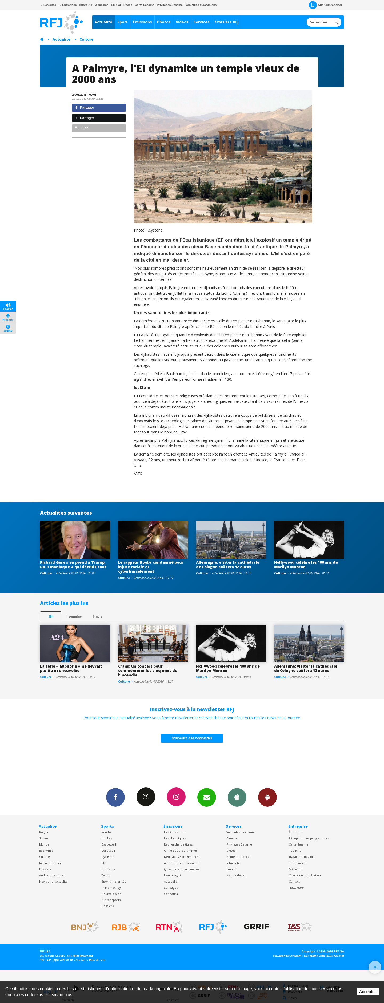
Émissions (142, 22)
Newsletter (296, 887)
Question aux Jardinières (181, 869)
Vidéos (182, 22)
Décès (127, 4)
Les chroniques (175, 838)
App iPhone (237, 797)
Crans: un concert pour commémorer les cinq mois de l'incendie (147, 671)
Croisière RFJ (226, 22)
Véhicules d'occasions (201, 4)
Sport (122, 22)
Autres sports (111, 900)
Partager (84, 107)
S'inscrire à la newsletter (192, 738)
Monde (44, 844)
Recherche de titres (178, 844)
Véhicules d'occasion (241, 832)
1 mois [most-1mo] (97, 616)
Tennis (106, 875)
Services (202, 22)
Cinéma (231, 838)
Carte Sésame (144, 4)
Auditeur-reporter (325, 5)
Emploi (116, 4)
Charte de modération (305, 875)
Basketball (109, 844)
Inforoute (85, 4)
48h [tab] (50, 616)
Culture (86, 39)
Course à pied (111, 893)
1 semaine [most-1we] (74, 616)
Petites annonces (238, 856)
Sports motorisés (114, 881)
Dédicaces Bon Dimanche (182, 856)
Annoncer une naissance (181, 863)
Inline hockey (111, 887)
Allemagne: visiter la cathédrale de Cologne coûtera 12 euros (227, 564)
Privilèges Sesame (239, 844)
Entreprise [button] (68, 4)
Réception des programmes (309, 838)
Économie (46, 850)
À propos (295, 832)
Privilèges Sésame (170, 4)
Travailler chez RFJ (301, 856)
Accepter (367, 991)
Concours (171, 893)
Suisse (43, 838)
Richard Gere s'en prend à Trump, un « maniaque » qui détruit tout (73, 564)
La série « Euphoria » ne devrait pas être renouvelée (71, 668)
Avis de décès (236, 875)
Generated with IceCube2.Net (324, 955)
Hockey (107, 838)
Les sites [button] (48, 4)
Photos (164, 22)
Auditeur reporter (52, 875)
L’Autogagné (172, 875)
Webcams (101, 4)
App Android (267, 797)
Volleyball (108, 850)
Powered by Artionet (287, 955)
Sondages (171, 887)
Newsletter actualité (53, 881)
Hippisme (108, 869)
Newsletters (206, 797)
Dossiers (45, 869)
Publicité (295, 850)
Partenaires (297, 863)
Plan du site (97, 960)
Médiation (296, 869)
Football (107, 832)
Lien (82, 128)
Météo (231, 850)
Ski (104, 863)
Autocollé (171, 881)
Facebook (115, 797)
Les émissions (174, 832)
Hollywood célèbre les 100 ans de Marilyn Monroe (306, 564)
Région (44, 832)
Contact (294, 881)
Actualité (103, 22)
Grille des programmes (180, 850)
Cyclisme (108, 856)
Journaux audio (50, 863)
